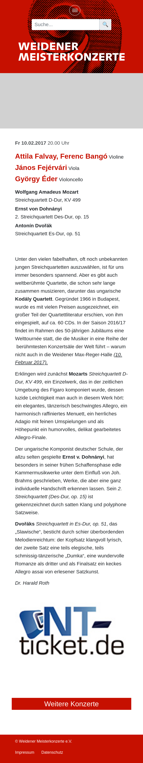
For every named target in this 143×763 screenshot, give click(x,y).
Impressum (24, 752)
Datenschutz (52, 752)
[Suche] (65, 24)
